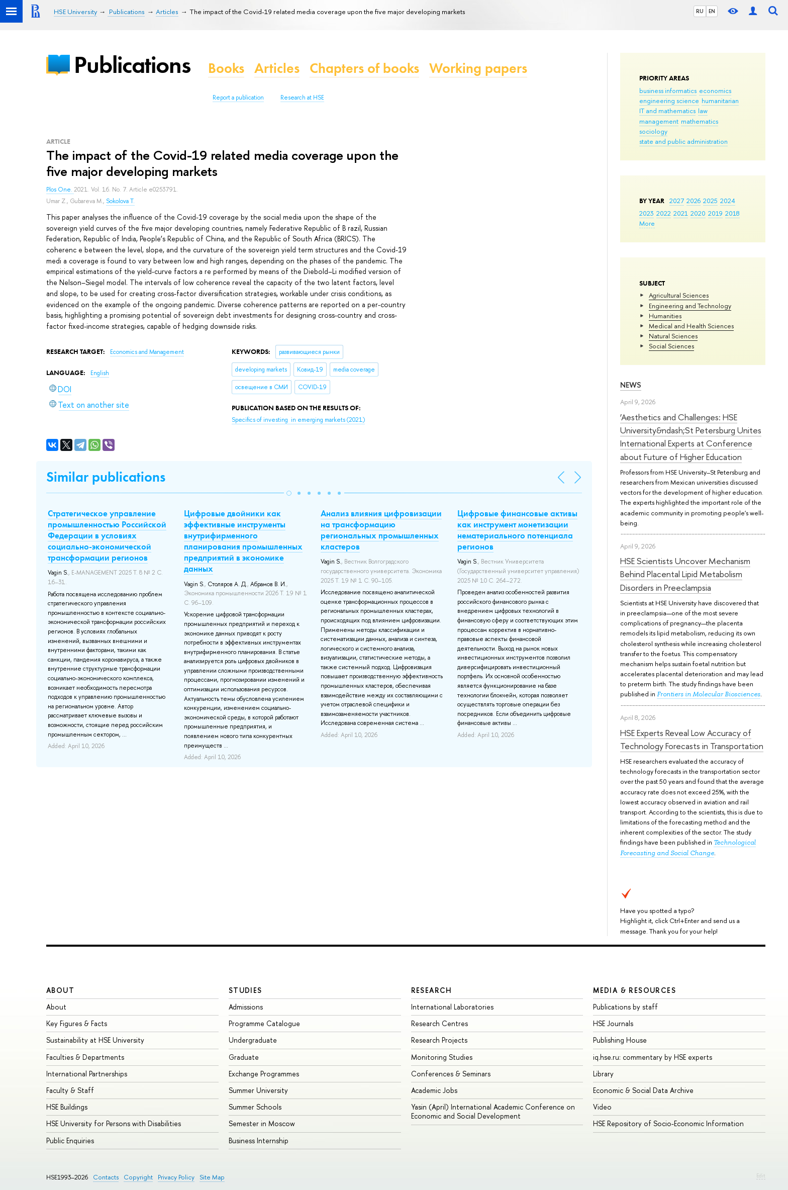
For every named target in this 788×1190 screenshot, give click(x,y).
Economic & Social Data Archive (643, 1090)
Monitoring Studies (441, 1057)
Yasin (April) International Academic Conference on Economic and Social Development (493, 1111)
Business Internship (258, 1140)
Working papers (478, 68)
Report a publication (238, 98)
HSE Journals (613, 1023)
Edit (760, 1175)
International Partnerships (86, 1073)
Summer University (258, 1090)
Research (431, 990)
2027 (676, 200)
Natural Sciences (673, 335)
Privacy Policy (176, 1177)
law (703, 110)
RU (700, 11)
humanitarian (720, 100)
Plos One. (60, 190)
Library (603, 1073)
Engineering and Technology (690, 305)
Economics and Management (147, 352)
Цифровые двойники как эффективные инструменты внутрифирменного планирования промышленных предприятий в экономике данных (243, 541)
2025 (710, 200)
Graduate (244, 1057)
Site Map (212, 1177)
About (60, 990)
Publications (132, 64)
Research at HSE (302, 98)
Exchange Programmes (264, 1073)
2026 (693, 200)
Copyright (138, 1177)
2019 (715, 213)
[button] (289, 493)
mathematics (699, 121)
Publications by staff (625, 1007)
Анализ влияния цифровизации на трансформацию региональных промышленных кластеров (381, 530)
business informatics (668, 90)
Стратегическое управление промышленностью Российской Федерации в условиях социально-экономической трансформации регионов (107, 535)
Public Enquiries (70, 1140)
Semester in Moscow (262, 1123)
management (658, 121)
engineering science (669, 100)
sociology (653, 131)
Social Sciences (671, 345)
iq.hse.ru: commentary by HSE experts (652, 1057)
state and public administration (683, 141)
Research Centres (439, 1023)
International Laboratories (452, 1007)
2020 (698, 213)
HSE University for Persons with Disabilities (113, 1123)
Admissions (246, 1007)
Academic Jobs (434, 1090)
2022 (663, 213)
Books (226, 68)
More (647, 223)
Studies (245, 990)
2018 (732, 213)
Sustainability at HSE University (95, 1040)
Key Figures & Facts (76, 1023)
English (99, 373)
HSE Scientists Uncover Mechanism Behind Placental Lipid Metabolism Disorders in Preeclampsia (685, 574)
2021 (680, 213)
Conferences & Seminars (450, 1073)
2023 (646, 213)
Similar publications (105, 477)
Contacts (106, 1177)
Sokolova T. (120, 201)
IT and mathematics (667, 110)
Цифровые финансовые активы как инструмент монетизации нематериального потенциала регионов (517, 530)
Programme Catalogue (264, 1023)
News (630, 385)
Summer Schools (255, 1107)
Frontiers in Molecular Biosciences (708, 694)
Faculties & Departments (85, 1057)
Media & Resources (634, 990)
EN (712, 11)
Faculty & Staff (70, 1090)
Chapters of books (364, 68)
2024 (727, 200)
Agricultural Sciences (679, 295)
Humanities (665, 315)
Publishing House (620, 1040)
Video (602, 1107)
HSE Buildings (66, 1107)
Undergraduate (253, 1040)
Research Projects (439, 1040)
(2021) (298, 420)
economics (715, 90)
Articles (277, 68)
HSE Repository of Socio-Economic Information (668, 1123)
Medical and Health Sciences (691, 325)
